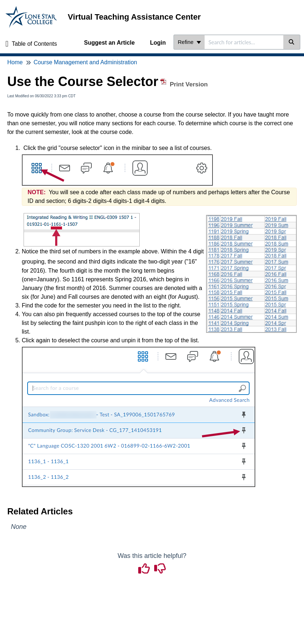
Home (15, 62)
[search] (244, 42)
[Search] (291, 42)
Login (158, 43)
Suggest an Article (109, 43)
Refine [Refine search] (189, 42)
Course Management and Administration (85, 62)
